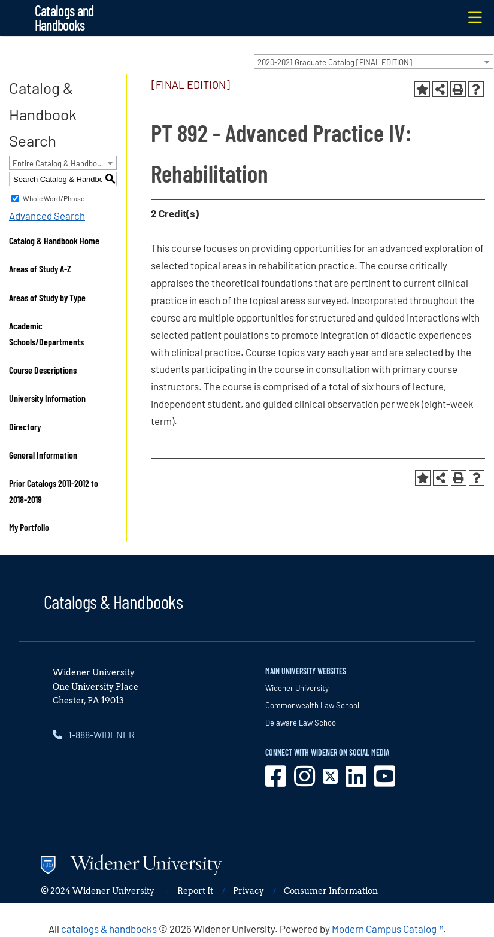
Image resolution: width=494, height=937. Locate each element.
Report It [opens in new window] (195, 891)
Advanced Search (47, 216)
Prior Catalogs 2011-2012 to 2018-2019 (53, 491)
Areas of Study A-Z (40, 268)
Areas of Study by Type (47, 297)
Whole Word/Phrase (53, 198)
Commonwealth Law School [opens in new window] (312, 705)
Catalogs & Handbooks (113, 601)
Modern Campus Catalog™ (387, 929)
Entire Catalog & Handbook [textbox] (59, 163)
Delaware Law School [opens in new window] (301, 722)
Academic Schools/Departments (46, 333)
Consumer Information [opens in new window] (331, 891)
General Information (43, 454)
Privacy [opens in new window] (248, 891)
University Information (47, 398)
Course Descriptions (43, 369)
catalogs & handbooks (109, 929)
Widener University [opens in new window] (297, 688)
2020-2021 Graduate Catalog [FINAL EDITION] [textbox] (334, 62)
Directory (25, 426)
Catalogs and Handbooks (64, 18)
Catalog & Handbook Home (54, 240)
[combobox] (373, 61)
